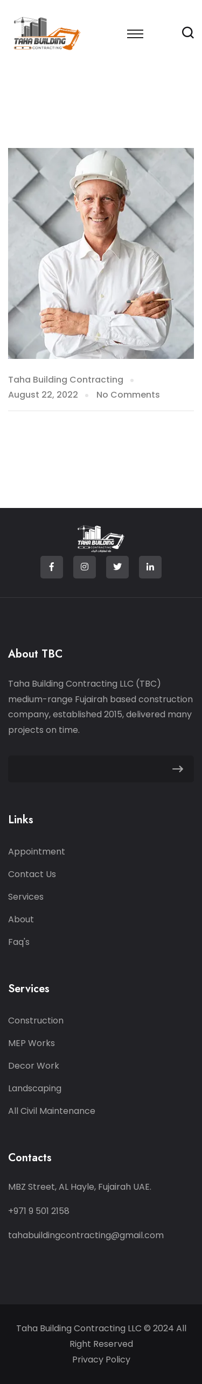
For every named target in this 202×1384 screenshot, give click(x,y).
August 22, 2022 (43, 395)
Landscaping (34, 1088)
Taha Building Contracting (65, 379)
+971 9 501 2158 (38, 1211)
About (21, 919)
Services (26, 897)
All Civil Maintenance (51, 1111)
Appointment (36, 851)
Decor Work (33, 1066)
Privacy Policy (101, 1359)
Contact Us (32, 874)
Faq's (19, 942)
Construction (36, 1020)
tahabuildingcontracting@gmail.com (86, 1235)
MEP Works (31, 1043)
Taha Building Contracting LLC (80, 1328)
